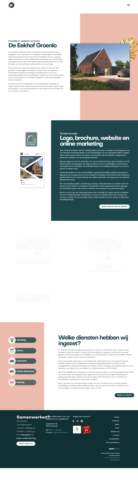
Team (117, 428)
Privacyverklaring (112, 442)
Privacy (108, 458)
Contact (116, 435)
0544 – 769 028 (55, 430)
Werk (117, 424)
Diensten (115, 421)
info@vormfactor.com (60, 432)
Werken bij (115, 431)
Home (117, 417)
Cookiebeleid (114, 439)
